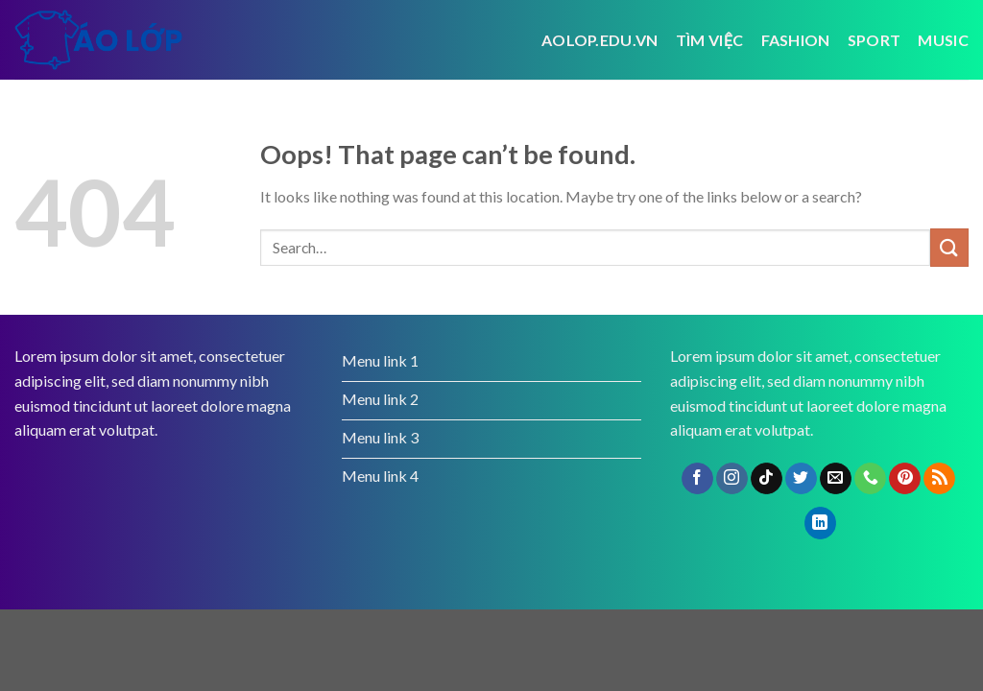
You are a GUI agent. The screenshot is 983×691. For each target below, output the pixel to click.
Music (943, 40)
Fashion (795, 40)
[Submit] (949, 247)
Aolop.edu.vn (600, 40)
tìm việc (710, 40)
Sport (874, 40)
